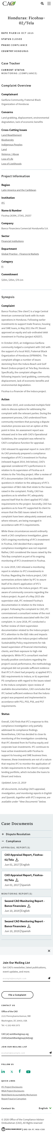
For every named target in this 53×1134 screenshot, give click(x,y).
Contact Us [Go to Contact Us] (8, 1108)
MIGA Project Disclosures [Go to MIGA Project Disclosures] (12, 1090)
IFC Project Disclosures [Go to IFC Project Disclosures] (11, 1086)
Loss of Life (7, 159)
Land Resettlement (11, 135)
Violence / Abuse (10, 154)
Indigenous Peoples (11, 144)
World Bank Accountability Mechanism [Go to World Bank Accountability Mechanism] (19, 1094)
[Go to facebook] (20, 1070)
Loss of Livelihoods (11, 163)
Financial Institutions (12, 241)
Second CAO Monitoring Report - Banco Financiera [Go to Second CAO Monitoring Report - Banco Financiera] (26, 906)
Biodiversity (7, 139)
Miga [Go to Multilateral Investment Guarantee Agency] (37, 1129)
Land (4, 149)
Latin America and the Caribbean (18, 190)
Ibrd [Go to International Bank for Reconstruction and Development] (25, 1129)
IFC (3, 202)
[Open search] (42, 3)
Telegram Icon (49, 978)
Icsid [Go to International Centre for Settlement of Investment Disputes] (42, 1129)
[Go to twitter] (11, 1071)
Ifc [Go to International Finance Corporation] (33, 1129)
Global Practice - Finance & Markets (20, 254)
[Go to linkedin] (3, 1071)
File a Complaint (17, 994)
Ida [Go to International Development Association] (29, 1129)
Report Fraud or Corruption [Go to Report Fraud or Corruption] (13, 1098)
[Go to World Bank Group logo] (11, 1129)
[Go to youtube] (28, 1071)
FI (2, 266)
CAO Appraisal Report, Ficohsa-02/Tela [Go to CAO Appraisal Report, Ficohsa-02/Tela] (26, 860)
